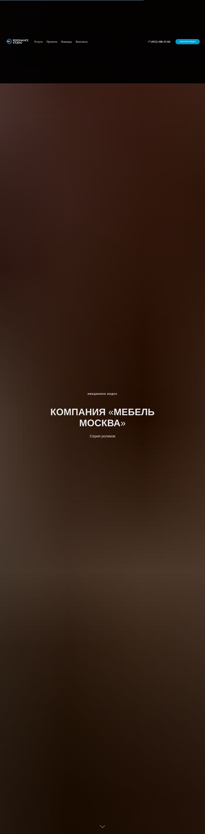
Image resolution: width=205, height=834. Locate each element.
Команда (66, 41)
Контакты (82, 41)
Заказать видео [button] (187, 42)
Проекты (51, 41)
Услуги (38, 41)
